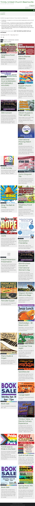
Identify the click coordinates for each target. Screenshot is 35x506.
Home (1, 12)
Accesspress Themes (19, 503)
